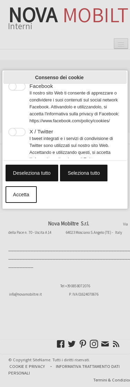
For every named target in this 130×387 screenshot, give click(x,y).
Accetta (21, 194)
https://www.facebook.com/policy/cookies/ (69, 120)
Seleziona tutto (84, 173)
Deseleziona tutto (32, 173)
